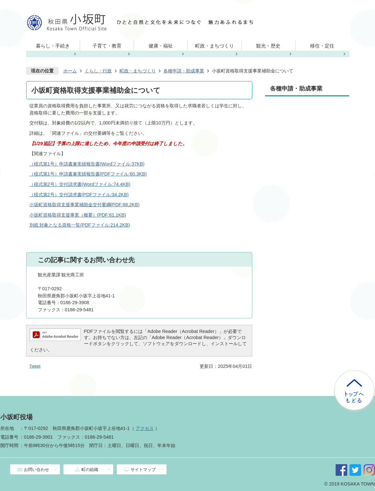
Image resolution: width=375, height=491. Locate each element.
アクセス (145, 428)
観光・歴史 (268, 45)
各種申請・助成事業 (183, 70)
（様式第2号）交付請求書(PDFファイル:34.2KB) (79, 194)
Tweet (35, 366)
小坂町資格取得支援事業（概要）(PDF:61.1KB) (77, 215)
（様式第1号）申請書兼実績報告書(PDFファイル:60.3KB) (88, 173)
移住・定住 (322, 45)
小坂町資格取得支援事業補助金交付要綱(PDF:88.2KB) (84, 204)
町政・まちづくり (214, 45)
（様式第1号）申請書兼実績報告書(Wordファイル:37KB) (87, 163)
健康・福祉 (161, 45)
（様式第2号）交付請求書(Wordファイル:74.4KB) (79, 184)
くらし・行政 (98, 70)
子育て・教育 (106, 45)
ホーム (70, 70)
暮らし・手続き (53, 45)
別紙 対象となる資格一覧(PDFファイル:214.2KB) (79, 225)
